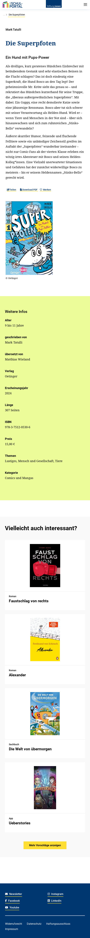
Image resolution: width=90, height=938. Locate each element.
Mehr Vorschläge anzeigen (45, 845)
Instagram (56, 894)
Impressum (11, 929)
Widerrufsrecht (13, 923)
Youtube (12, 907)
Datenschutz (34, 923)
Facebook (12, 900)
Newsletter (13, 894)
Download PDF (29, 189)
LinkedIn (55, 900)
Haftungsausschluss (58, 923)
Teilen (11, 189)
